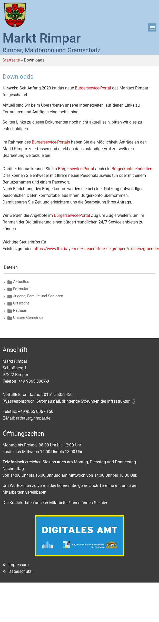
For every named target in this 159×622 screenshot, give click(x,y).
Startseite (11, 60)
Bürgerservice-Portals (51, 142)
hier (104, 502)
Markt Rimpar (42, 38)
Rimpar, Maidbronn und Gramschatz (52, 50)
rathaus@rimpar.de (33, 418)
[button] (152, 27)
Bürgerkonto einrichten (132, 168)
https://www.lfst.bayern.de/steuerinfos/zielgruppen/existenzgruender (96, 248)
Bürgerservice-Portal (93, 88)
